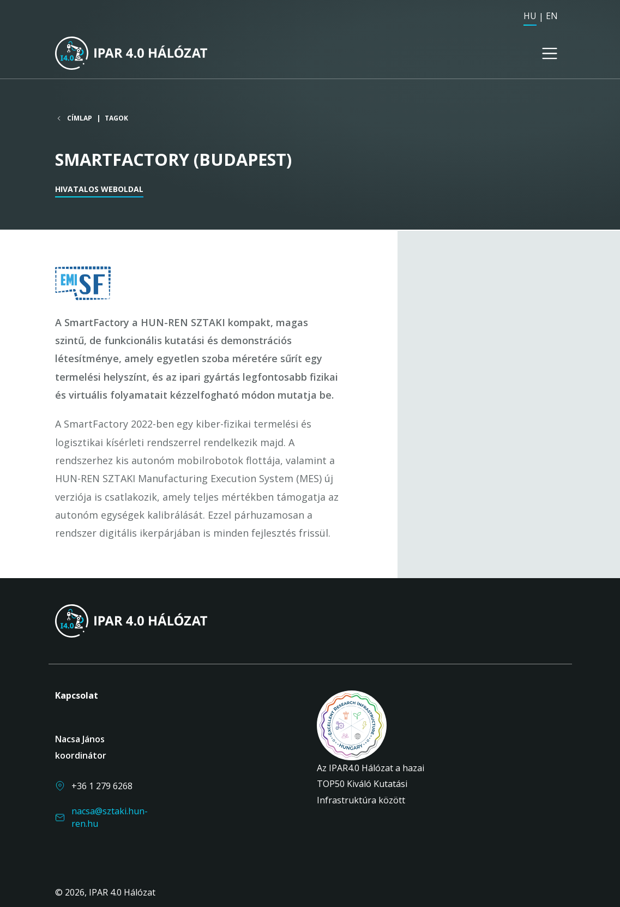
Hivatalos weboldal (99, 190)
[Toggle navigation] (549, 54)
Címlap (79, 119)
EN (552, 16)
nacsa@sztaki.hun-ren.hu (109, 817)
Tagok (116, 119)
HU (530, 16)
